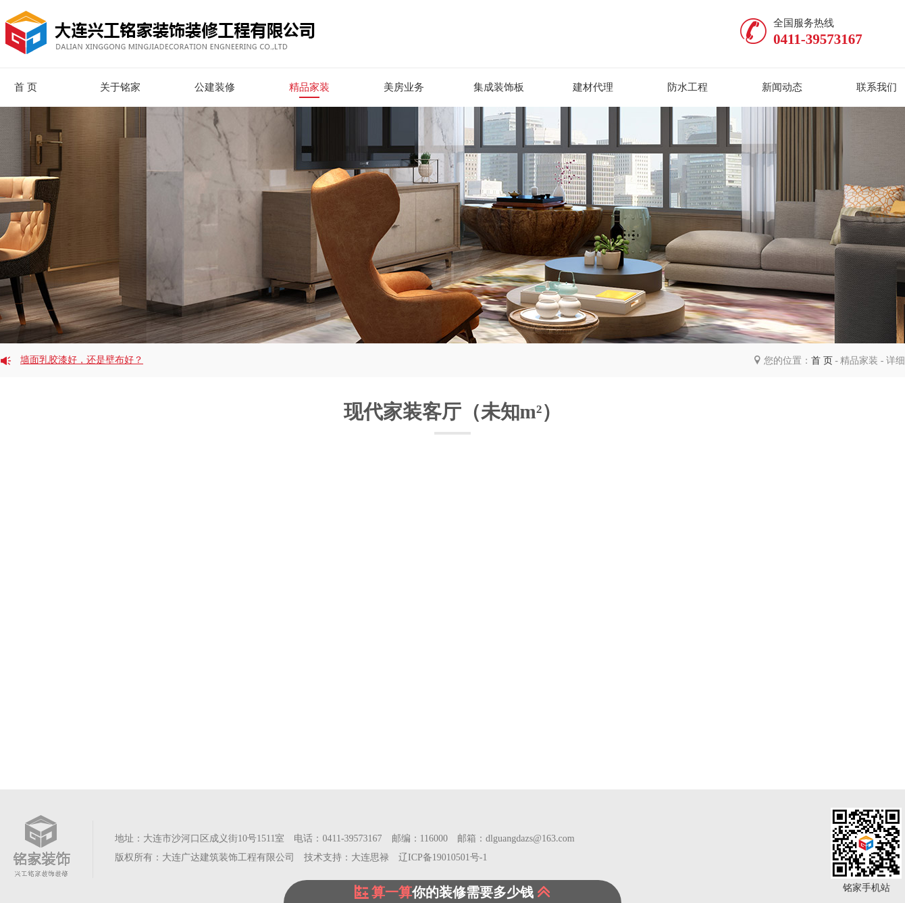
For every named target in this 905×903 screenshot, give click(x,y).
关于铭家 (120, 87)
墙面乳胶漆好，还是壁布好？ (81, 360)
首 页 (822, 361)
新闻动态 (782, 87)
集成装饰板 (498, 87)
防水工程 (687, 87)
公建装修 (215, 87)
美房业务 (404, 87)
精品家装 (309, 87)
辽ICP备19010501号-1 (442, 857)
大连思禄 (370, 857)
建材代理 (593, 87)
